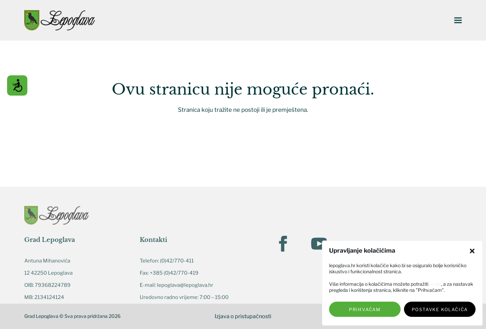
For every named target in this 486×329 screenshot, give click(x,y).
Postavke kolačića (440, 309)
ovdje (435, 284)
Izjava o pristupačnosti (243, 316)
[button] (472, 251)
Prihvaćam (365, 309)
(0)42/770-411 (177, 299)
